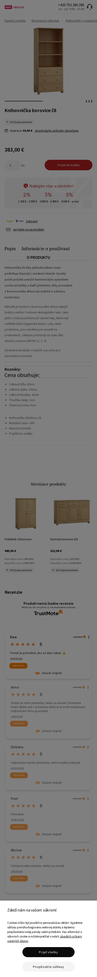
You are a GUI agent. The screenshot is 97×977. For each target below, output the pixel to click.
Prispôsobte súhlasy (48, 967)
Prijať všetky (48, 952)
